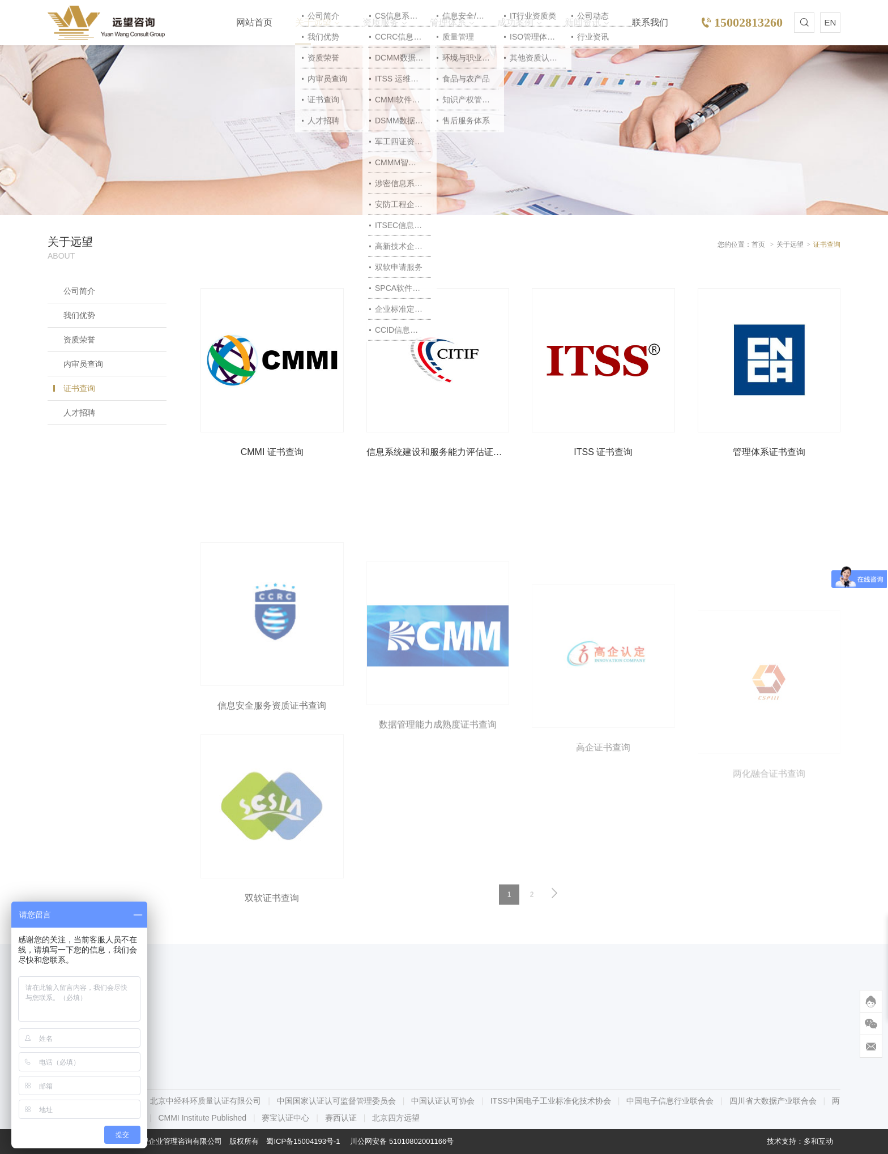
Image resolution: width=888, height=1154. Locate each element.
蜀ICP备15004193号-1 (303, 1141)
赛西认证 (341, 1117)
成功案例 (515, 22)
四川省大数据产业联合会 (773, 1100)
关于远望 (313, 22)
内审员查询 (83, 363)
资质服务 (380, 22)
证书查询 (79, 388)
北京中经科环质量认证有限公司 (205, 1100)
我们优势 (79, 315)
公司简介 (79, 290)
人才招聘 (79, 412)
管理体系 (448, 22)
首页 (758, 244)
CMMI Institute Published (202, 1117)
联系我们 (650, 22)
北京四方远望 (396, 1117)
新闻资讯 (583, 22)
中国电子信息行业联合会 (670, 1100)
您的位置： (735, 244)
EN (830, 22)
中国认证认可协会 (443, 1100)
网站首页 (254, 22)
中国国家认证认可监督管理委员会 (336, 1100)
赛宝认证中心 (285, 1117)
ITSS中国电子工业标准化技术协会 (550, 1100)
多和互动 (818, 1141)
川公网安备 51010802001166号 (402, 1141)
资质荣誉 (79, 339)
